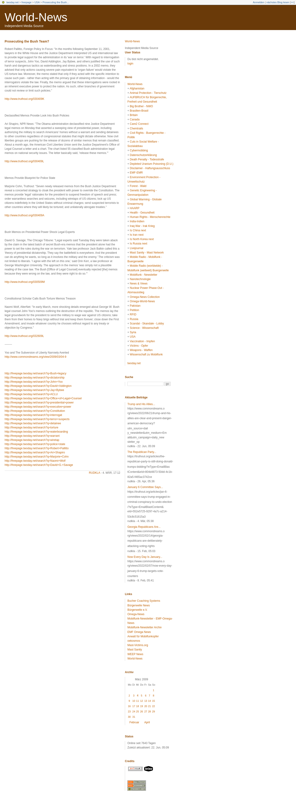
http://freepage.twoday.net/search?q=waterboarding (36, 431)
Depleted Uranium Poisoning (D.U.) (151, 163)
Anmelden (259, 2)
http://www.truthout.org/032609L (24, 336)
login (130, 63)
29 (153, 711)
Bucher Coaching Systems (143, 600)
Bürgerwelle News (138, 605)
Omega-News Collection (145, 297)
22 (153, 706)
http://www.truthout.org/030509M (25, 282)
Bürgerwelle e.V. (137, 609)
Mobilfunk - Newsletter (143, 274)
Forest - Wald (138, 186)
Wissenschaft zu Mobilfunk (146, 354)
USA (37, 2)
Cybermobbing (139, 150)
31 (133, 716)
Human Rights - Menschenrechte (150, 217)
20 (145, 706)
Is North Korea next (142, 239)
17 (133, 706)
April (147, 722)
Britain (134, 115)
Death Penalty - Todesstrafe (147, 159)
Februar (134, 722)
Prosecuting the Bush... (56, 2)
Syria (133, 332)
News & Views (138, 283)
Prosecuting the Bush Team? (27, 41)
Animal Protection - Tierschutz (148, 93)
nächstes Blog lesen (277, 2)
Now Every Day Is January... (144, 557)
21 (149, 706)
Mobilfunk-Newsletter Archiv (144, 627)
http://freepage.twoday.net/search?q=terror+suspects (37, 419)
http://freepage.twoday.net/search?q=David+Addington (38, 386)
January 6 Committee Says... (145, 487)
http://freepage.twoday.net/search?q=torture (31, 427)
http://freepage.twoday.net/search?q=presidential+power (39, 402)
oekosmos (133, 640)
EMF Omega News (139, 632)
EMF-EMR (136, 172)
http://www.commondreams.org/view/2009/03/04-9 (35, 356)
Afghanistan (137, 88)
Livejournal (136, 248)
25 (137, 711)
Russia (134, 319)
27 (145, 711)
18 (137, 706)
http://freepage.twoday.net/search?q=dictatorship (35, 377)
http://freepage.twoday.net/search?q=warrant (32, 435)
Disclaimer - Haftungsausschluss (150, 168)
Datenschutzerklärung (143, 155)
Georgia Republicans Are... (143, 526)
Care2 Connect (139, 123)
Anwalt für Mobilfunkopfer (143, 636)
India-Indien (137, 221)
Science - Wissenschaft (144, 328)
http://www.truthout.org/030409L (24, 161)
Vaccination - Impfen (142, 341)
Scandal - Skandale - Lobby (147, 323)
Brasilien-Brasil (139, 110)
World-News (36, 17)
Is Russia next (138, 243)
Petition (134, 310)
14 (149, 700)
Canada (134, 119)
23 (129, 711)
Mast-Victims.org (137, 645)
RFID (133, 314)
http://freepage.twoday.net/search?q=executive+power (38, 406)
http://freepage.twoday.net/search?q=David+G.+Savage (39, 465)
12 (141, 700)
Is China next (138, 230)
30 (129, 716)
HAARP (134, 208)
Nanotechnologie (140, 279)
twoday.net (12, 2)
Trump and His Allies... (141, 404)
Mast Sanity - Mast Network (147, 252)
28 (149, 711)
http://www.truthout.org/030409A (24, 215)
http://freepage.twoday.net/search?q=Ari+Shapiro (35, 452)
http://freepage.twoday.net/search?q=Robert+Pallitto (37, 448)
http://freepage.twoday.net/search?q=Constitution (35, 410)
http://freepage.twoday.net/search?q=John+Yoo (34, 381)
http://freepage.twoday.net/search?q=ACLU (31, 394)
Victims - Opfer (139, 345)
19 (141, 706)
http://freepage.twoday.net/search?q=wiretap (32, 440)
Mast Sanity (134, 649)
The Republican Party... (141, 452)
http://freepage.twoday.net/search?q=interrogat (33, 415)
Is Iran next (136, 234)
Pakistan (135, 305)
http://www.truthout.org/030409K (24, 99)
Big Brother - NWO (141, 106)
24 (133, 711)
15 (153, 700)
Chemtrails (136, 128)
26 (141, 711)
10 (133, 700)
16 (129, 706)
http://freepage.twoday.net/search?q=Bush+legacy (35, 373)
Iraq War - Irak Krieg (142, 226)
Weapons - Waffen (141, 350)
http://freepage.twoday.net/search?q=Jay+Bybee (34, 390)
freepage (26, 2)
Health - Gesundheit (142, 212)
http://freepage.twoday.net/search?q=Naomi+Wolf (35, 460)
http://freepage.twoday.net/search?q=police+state (35, 444)
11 (137, 700)
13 (145, 700)
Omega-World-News (142, 301)
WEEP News (135, 654)
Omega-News (135, 614)
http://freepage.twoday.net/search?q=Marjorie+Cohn (37, 456)
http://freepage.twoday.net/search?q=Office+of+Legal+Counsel (43, 398)
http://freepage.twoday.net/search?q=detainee (33, 423)
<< (292, 2)
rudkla (94, 472)
